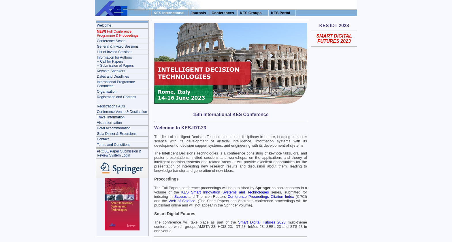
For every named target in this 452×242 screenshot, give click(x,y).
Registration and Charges (116, 97)
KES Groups (250, 13)
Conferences (223, 13)
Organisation (106, 92)
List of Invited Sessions (114, 52)
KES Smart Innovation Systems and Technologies (225, 192)
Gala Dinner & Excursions (116, 134)
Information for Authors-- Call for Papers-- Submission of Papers (115, 61)
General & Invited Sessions (118, 46)
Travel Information (111, 117)
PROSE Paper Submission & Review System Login (119, 153)
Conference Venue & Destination (122, 112)
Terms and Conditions (113, 145)
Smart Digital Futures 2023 (262, 222)
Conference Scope (111, 41)
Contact (103, 139)
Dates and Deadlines (113, 77)
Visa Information (109, 123)
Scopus (180, 196)
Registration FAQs (111, 106)
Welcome (104, 25)
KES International (169, 13)
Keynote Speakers (111, 71)
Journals (198, 13)
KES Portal (280, 13)
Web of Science (182, 201)
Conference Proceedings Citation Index (260, 196)
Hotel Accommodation (114, 128)
